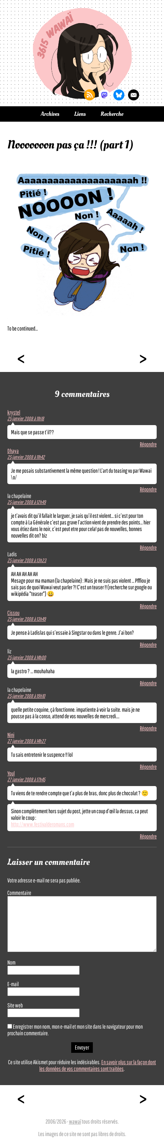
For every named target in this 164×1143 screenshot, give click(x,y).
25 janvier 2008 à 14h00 (26, 657)
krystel (13, 412)
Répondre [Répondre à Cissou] (148, 644)
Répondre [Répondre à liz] (148, 683)
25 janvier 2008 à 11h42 (26, 457)
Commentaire (19, 892)
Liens (80, 114)
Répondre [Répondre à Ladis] (148, 606)
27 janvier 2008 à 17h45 (26, 779)
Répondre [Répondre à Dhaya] (148, 489)
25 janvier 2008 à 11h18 (25, 418)
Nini (10, 734)
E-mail (13, 984)
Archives (50, 114)
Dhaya (13, 450)
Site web (15, 1005)
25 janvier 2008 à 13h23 (26, 560)
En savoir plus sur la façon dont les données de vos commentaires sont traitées (97, 1065)
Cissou (13, 612)
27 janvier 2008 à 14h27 (26, 741)
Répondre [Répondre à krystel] (148, 444)
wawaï (75, 1121)
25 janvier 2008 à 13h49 (26, 619)
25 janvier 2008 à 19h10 (26, 696)
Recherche (112, 114)
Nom (11, 962)
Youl (11, 773)
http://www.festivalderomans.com (42, 824)
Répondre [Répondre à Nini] (148, 766)
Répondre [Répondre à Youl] (148, 836)
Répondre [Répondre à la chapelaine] (148, 547)
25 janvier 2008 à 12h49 (26, 502)
